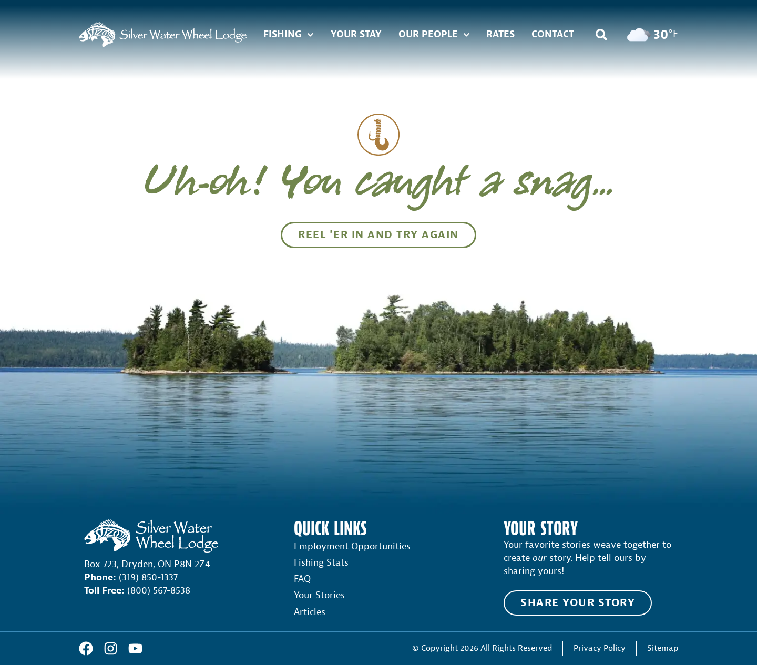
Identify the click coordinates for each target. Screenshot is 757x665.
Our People (434, 35)
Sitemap (662, 647)
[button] (601, 34)
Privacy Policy (600, 647)
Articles (309, 612)
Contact (552, 34)
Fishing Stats (321, 563)
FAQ (302, 579)
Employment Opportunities (352, 546)
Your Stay (356, 34)
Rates (500, 34)
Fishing (288, 35)
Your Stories (319, 595)
